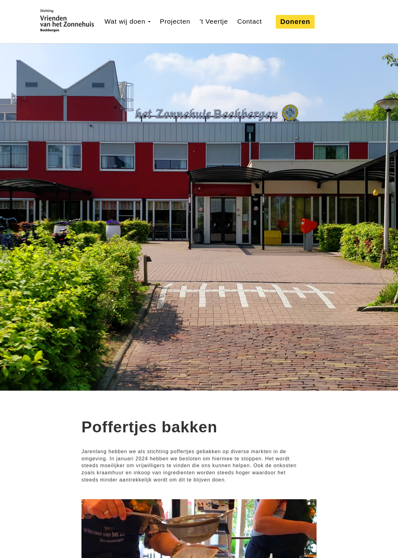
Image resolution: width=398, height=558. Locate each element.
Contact (249, 21)
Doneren (295, 22)
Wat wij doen (127, 21)
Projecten (175, 21)
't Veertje (214, 21)
